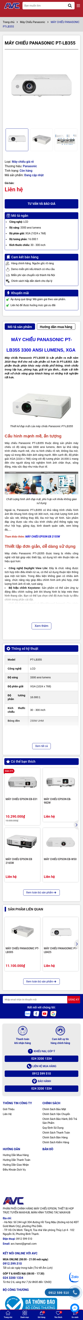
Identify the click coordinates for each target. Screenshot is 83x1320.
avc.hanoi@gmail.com (24, 1243)
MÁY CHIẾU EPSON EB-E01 (21, 799)
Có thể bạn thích (20, 761)
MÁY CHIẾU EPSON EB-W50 (60, 859)
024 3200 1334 (41, 1058)
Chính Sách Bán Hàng (55, 1137)
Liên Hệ (7, 1114)
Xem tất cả (41, 746)
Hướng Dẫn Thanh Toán (16, 1159)
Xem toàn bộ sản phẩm (41, 892)
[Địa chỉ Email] (41, 999)
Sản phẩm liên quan (25, 909)
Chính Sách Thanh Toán (56, 1132)
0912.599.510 (12, 1263)
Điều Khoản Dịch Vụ (14, 1169)
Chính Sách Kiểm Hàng (56, 1142)
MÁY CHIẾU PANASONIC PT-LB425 (60, 950)
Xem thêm (41, 626)
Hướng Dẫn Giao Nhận (16, 1164)
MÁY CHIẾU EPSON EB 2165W (19, 861)
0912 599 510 (41, 1073)
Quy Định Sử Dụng (53, 1127)
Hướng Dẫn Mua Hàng (16, 1155)
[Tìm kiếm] (70, 5)
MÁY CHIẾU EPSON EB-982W (57, 801)
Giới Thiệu (8, 1109)
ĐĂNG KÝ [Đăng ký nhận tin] (73, 999)
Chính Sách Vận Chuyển (56, 1114)
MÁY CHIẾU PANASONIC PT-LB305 (22, 950)
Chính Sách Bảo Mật (54, 1109)
